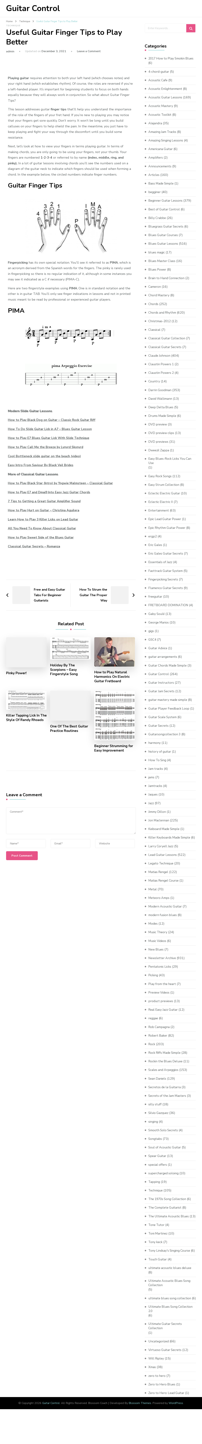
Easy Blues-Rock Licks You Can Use (170, 465)
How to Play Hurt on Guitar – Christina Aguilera (44, 510)
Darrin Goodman (160, 394)
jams (151, 782)
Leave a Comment (89, 51)
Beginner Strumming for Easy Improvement (114, 749)
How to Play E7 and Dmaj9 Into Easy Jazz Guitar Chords (50, 492)
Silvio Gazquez (159, 1122)
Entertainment (159, 515)
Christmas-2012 (160, 325)
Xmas (152, 1391)
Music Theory (158, 941)
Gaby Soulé (156, 619)
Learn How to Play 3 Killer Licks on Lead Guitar (44, 519)
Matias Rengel (158, 881)
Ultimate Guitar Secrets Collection (166, 1349)
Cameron (155, 291)
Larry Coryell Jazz (161, 855)
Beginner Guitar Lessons (166, 205)
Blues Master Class (162, 265)
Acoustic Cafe (158, 85)
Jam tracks (156, 773)
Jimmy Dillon (157, 816)
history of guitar (160, 756)
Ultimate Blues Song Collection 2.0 (171, 1332)
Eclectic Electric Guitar (165, 498)
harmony (154, 748)
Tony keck (155, 1256)
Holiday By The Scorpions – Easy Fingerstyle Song (64, 670)
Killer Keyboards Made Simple (170, 842)
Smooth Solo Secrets (163, 1139)
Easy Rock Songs (160, 481)
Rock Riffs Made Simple (165, 1062)
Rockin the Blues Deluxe (166, 1071)
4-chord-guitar (159, 76)
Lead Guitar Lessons (163, 864)
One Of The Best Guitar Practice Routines (69, 729)
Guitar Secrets (159, 730)
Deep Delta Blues (161, 412)
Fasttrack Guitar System (166, 575)
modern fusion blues (163, 924)
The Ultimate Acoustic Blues (169, 1225)
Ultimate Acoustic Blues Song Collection (170, 1301)
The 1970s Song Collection (168, 1208)
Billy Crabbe (157, 222)
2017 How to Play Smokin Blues (167, 60)
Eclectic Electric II (161, 507)
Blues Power (157, 274)
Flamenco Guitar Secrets (166, 593)
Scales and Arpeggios (164, 1079)
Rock (151, 1053)
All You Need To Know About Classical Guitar (43, 528)
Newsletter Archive (162, 967)
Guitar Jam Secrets (162, 696)
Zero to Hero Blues (162, 1408)
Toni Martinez (158, 1247)
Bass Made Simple (161, 188)
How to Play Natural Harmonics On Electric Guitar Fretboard (113, 677)
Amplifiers (156, 162)
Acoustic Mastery (161, 110)
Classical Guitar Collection (167, 343)
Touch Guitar (158, 1277)
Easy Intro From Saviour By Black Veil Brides (41, 465)
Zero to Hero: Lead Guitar (167, 1417)
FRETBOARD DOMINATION (169, 610)
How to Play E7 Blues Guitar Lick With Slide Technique (50, 438)
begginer (155, 196)
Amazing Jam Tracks (163, 136)
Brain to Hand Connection (167, 282)
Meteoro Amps (159, 907)
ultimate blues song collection (170, 1317)
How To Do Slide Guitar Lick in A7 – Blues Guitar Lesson (51, 429)
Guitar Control (33, 8)
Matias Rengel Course (164, 890)
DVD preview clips (161, 437)
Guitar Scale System (163, 722)
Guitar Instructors (161, 687)
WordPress (176, 1427)
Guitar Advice (158, 653)
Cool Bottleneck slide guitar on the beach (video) (45, 456)
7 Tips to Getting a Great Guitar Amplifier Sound (46, 501)
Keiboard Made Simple (165, 834)
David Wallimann (160, 403)
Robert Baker (158, 1045)
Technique (13, 25)
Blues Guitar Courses (163, 239)
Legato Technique (161, 873)
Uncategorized (159, 1365)
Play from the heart (162, 993)
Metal (152, 898)
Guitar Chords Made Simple (168, 670)
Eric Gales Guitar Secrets (166, 558)
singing (153, 1131)
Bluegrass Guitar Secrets (166, 231)
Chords (153, 308)
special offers (158, 1174)
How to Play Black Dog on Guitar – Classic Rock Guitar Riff (52, 420)
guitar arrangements (163, 662)
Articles (154, 179)
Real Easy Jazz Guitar (163, 1019)
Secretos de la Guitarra (165, 1096)
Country (154, 386)
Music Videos (157, 950)
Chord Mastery (159, 300)
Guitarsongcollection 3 (165, 739)
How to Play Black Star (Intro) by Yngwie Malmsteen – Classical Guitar (62, 483)
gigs (151, 636)
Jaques (153, 799)
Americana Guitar (161, 153)
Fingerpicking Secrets (164, 584)
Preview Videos (159, 1002)
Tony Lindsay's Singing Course (170, 1264)
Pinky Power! (17, 673)
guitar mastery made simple (169, 705)
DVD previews (158, 446)
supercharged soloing (164, 1182)
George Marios (159, 627)
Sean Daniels (157, 1088)
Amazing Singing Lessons (166, 145)
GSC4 (152, 644)
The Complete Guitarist (166, 1217)
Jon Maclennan (159, 825)
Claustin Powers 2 (161, 377)
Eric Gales (155, 550)
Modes (153, 933)
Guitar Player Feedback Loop (169, 713)
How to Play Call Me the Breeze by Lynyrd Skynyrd (47, 447)
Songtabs (155, 1148)
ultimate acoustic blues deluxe (171, 1286)
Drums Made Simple (163, 420)
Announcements (160, 171)
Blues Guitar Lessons (163, 248)
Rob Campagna (159, 1036)
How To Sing (157, 765)
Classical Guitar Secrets (165, 351)
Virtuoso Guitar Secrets (165, 1374)
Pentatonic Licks (160, 976)
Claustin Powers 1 (161, 368)
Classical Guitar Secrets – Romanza (35, 546)
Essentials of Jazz (160, 567)
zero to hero (157, 1400)
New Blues (156, 959)
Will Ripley (156, 1382)
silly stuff (155, 1114)
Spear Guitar (157, 1165)
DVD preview (158, 429)
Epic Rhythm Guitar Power (168, 532)
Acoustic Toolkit (160, 119)
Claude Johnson (159, 360)
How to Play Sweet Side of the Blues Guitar (42, 537)
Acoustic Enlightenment (166, 93)
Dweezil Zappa (159, 455)
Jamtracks (155, 791)
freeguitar (155, 601)
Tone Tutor (156, 1238)
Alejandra (155, 128)
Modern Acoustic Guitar (165, 916)
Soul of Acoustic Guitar (165, 1157)
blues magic (157, 257)
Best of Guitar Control (164, 214)
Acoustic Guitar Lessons (165, 102)
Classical (154, 334)
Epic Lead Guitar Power (165, 524)
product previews (161, 1010)
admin (10, 51)
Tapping (154, 1191)
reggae (153, 1028)
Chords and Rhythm (162, 317)
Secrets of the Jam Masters (168, 1105)
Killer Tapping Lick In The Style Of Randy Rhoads (23, 721)
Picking (153, 984)
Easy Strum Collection (164, 489)
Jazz (151, 808)
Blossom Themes (140, 1427)
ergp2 (152, 541)
